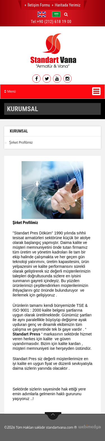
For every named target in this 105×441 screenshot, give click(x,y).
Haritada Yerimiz (67, 5)
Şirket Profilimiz (21, 142)
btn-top (53, 416)
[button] (43, 14)
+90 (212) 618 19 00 (54, 21)
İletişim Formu (39, 5)
